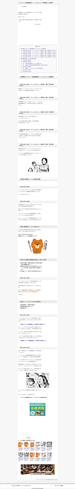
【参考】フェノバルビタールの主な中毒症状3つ (32, 68)
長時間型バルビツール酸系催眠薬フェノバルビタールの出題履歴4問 (43, 449)
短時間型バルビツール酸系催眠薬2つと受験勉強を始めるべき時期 (32, 449)
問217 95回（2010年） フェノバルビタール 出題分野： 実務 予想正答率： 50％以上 (38, 56)
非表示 (39, 46)
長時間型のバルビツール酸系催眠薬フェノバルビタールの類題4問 (33, 48)
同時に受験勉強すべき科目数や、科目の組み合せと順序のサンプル (32, 459)
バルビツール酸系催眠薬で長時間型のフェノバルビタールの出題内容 (26, 449)
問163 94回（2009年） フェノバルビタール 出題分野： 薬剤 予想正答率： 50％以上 (38, 53)
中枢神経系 (48, 479)
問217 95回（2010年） (26, 71)
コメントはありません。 (42, 479)
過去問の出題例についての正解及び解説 (28, 58)
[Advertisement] (37, 35)
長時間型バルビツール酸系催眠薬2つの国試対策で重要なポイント (37, 449)
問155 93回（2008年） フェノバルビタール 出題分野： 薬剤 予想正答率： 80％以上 (38, 50)
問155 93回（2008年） (26, 60)
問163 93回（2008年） (26, 61)
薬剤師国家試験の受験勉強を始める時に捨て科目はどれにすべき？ (26, 459)
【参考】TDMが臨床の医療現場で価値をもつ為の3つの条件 (34, 65)
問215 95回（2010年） (26, 69)
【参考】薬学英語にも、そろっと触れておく (32, 63)
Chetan (37, 488)
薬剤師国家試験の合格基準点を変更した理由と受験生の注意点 (20, 459)
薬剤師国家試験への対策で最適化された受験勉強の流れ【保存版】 (37, 459)
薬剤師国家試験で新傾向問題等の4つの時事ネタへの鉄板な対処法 (49, 459)
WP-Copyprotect (41, 488)
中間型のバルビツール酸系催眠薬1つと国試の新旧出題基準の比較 (20, 449)
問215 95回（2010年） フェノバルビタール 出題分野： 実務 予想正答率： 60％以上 (38, 55)
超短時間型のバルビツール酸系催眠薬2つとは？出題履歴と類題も (49, 449)
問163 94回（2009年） (26, 66)
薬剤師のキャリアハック (20, 485)
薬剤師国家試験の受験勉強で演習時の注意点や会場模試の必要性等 (43, 459)
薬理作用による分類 (54, 479)
